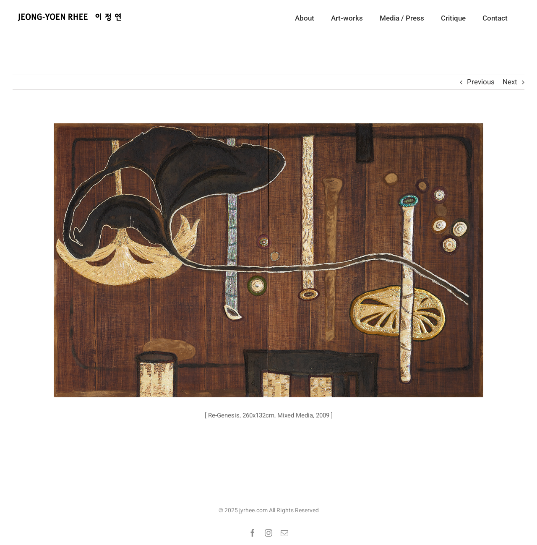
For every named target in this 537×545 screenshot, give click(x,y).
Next (510, 82)
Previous (481, 82)
